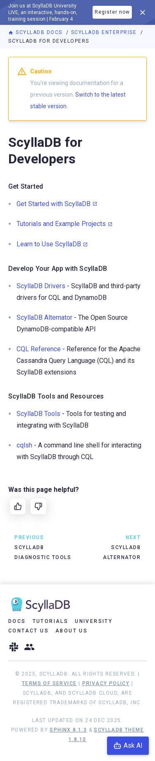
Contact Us (28, 631)
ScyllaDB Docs (36, 32)
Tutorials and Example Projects (61, 224)
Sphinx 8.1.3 (68, 730)
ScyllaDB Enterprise (104, 32)
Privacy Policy (106, 683)
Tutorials (51, 621)
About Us (71, 631)
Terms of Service (49, 683)
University (93, 621)
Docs (17, 621)
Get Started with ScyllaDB (54, 204)
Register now (112, 12)
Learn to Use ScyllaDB (49, 244)
